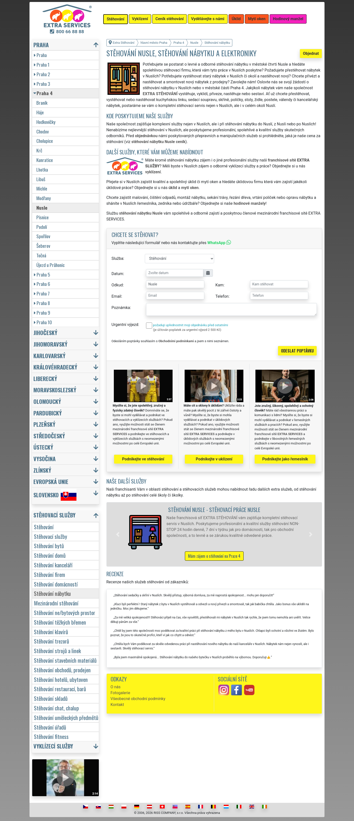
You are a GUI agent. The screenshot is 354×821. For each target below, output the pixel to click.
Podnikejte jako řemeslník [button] (285, 459)
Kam (219, 285)
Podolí (41, 226)
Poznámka (121, 307)
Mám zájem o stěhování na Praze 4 (214, 556)
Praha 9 (42, 312)
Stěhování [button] (115, 19)
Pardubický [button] (47, 413)
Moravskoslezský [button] (54, 390)
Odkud (117, 285)
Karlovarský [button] (49, 356)
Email (116, 296)
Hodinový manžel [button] (288, 18)
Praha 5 (42, 274)
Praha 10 (43, 322)
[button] (118, 534)
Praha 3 (42, 83)
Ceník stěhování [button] (169, 18)
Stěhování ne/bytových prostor (64, 612)
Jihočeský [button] (45, 332)
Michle (41, 188)
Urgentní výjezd (125, 324)
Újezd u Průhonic (50, 264)
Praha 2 (42, 74)
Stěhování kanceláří (53, 565)
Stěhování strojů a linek (57, 650)
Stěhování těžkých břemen (60, 622)
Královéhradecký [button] (55, 367)
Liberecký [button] (45, 378)
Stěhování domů (50, 555)
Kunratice (44, 159)
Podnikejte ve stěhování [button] (143, 459)
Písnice (42, 217)
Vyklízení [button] (140, 18)
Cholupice (44, 140)
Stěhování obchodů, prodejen (62, 670)
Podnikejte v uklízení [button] (214, 459)
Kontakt (117, 704)
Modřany (43, 198)
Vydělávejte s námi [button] (207, 18)
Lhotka (42, 169)
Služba (117, 258)
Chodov (42, 131)
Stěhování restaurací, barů (60, 689)
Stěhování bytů (49, 546)
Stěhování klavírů (51, 632)
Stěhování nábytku (52, 593)
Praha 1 (41, 64)
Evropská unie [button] (50, 481)
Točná (41, 255)
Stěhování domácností (56, 584)
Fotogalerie (120, 692)
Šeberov (43, 245)
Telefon (221, 296)
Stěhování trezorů (51, 641)
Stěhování (44, 527)
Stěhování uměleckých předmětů (66, 717)
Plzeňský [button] (44, 424)
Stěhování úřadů (50, 727)
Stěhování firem (49, 574)
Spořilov (43, 236)
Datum (117, 273)
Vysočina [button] (44, 458)
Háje (40, 112)
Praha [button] (41, 45)
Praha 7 (42, 293)
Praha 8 (42, 303)
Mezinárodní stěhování (56, 603)
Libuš (40, 179)
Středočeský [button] (49, 436)
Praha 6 (42, 283)
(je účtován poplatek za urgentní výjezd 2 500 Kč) (187, 330)
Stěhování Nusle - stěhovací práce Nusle (214, 509)
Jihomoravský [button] (50, 344)
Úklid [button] (236, 18)
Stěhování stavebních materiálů (65, 660)
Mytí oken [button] (257, 18)
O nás (116, 687)
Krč (39, 150)
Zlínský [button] (42, 470)
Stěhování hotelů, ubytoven (61, 679)
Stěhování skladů (51, 698)
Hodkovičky (46, 121)
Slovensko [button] (54, 495)
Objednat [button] (311, 53)
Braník (41, 102)
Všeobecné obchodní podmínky (138, 698)
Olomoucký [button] (47, 401)
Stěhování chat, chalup (56, 708)
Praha (40, 55)
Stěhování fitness (51, 736)
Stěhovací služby (50, 536)
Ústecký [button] (43, 447)
